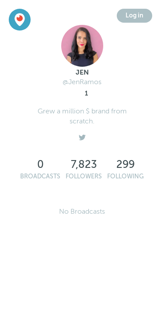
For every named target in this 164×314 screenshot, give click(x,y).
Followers (84, 176)
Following (125, 176)
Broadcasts (40, 176)
